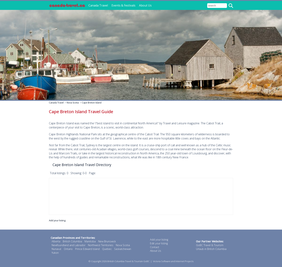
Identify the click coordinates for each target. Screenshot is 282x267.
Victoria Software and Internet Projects (173, 261)
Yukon (55, 252)
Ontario (68, 249)
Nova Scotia (73, 102)
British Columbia (72, 241)
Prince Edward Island (87, 249)
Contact (154, 247)
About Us (145, 5)
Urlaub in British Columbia (211, 249)
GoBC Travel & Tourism (209, 245)
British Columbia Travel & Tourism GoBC (128, 261)
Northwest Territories (100, 245)
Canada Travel (98, 5)
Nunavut (56, 249)
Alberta (56, 241)
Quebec (107, 249)
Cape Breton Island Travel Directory (82, 164)
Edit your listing (159, 243)
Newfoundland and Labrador (68, 245)
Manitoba (90, 241)
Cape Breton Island (91, 102)
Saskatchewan (122, 249)
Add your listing (57, 220)
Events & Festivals (123, 5)
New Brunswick (107, 241)
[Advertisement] (141, 196)
